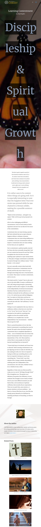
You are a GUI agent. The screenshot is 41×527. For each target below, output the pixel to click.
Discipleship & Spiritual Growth (20, 90)
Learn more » (13, 433)
